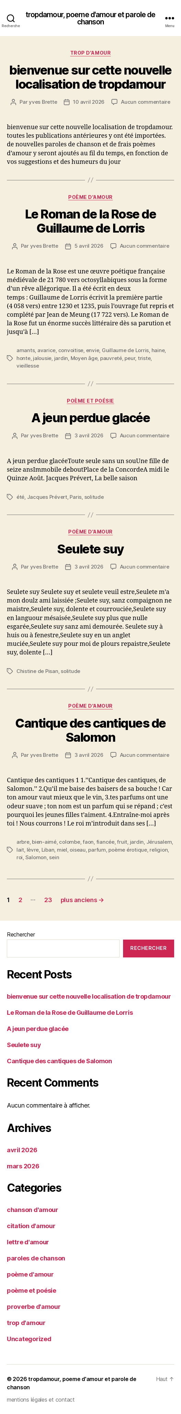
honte (23, 358)
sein (54, 857)
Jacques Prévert (47, 497)
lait (20, 849)
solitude (94, 497)
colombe (69, 842)
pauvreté (111, 358)
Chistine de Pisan (37, 671)
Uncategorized (29, 1339)
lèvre (33, 849)
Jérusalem (159, 842)
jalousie (42, 358)
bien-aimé (44, 842)
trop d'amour (90, 53)
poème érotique (127, 849)
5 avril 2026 (89, 246)
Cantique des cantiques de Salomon (90, 730)
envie (92, 350)
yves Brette (43, 102)
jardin (61, 358)
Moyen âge (84, 358)
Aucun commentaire (145, 102)
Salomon (36, 857)
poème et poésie (90, 401)
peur (129, 358)
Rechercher (21, 934)
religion (158, 849)
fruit (122, 842)
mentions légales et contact (41, 1399)
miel (62, 849)
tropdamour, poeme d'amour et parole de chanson (91, 18)
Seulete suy (90, 549)
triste (144, 358)
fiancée (105, 842)
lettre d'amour (28, 1242)
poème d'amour (90, 197)
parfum (97, 849)
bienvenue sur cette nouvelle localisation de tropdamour (90, 77)
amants (25, 350)
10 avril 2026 (89, 102)
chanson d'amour (32, 1209)
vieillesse (27, 365)
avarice (46, 350)
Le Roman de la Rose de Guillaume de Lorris (90, 221)
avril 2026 (22, 1150)
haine (158, 350)
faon (88, 842)
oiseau (77, 849)
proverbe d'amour (34, 1306)
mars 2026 (23, 1166)
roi (19, 857)
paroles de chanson (36, 1258)
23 (48, 900)
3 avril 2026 (89, 435)
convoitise (70, 350)
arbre (22, 842)
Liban (48, 849)
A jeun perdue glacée (90, 417)
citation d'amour (31, 1226)
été (20, 497)
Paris (76, 497)
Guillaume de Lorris (125, 350)
